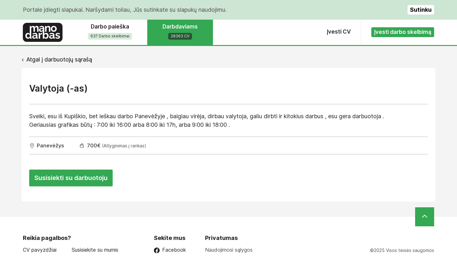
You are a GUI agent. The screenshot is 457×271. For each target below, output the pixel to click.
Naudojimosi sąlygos (229, 250)
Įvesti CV (339, 32)
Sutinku (421, 9)
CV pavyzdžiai (39, 250)
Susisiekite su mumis (95, 250)
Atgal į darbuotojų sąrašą (59, 59)
